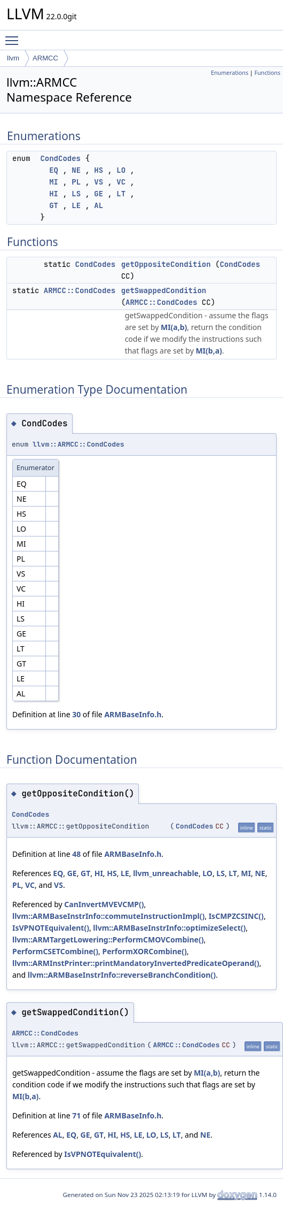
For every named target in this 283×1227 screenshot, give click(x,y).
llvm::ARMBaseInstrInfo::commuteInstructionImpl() (108, 916)
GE (98, 193)
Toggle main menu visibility (14, 35)
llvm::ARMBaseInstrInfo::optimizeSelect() (169, 928)
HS (98, 170)
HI (53, 193)
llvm (13, 58)
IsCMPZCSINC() (236, 916)
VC (120, 182)
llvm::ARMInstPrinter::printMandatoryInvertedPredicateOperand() (135, 963)
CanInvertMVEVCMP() (104, 904)
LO (120, 170)
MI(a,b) (174, 327)
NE (76, 170)
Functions (267, 72)
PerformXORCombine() (145, 951)
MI (53, 182)
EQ (53, 170)
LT (120, 193)
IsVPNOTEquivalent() (50, 928)
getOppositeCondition (166, 264)
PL (76, 182)
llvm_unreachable (166, 873)
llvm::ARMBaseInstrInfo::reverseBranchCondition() (122, 975)
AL (98, 205)
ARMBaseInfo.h (132, 714)
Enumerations (229, 72)
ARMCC (45, 58)
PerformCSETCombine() (55, 951)
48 (76, 854)
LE (76, 205)
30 (76, 714)
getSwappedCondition (164, 290)
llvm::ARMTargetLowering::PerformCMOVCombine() (107, 939)
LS (76, 193)
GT (53, 205)
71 (76, 1115)
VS (98, 182)
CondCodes (60, 158)
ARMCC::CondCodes (79, 290)
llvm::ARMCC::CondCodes (78, 444)
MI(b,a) (208, 351)
